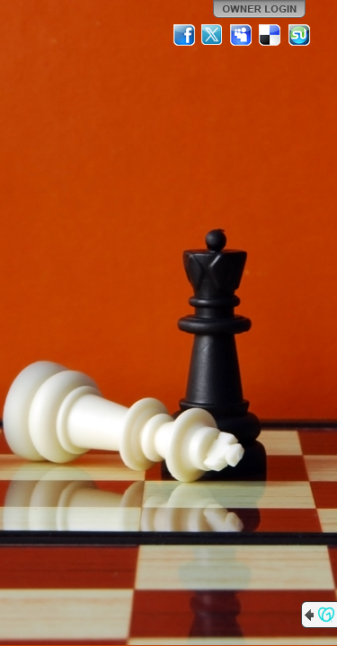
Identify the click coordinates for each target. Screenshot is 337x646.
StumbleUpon (299, 35)
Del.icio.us (270, 35)
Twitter (213, 35)
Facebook (184, 35)
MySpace (241, 35)
